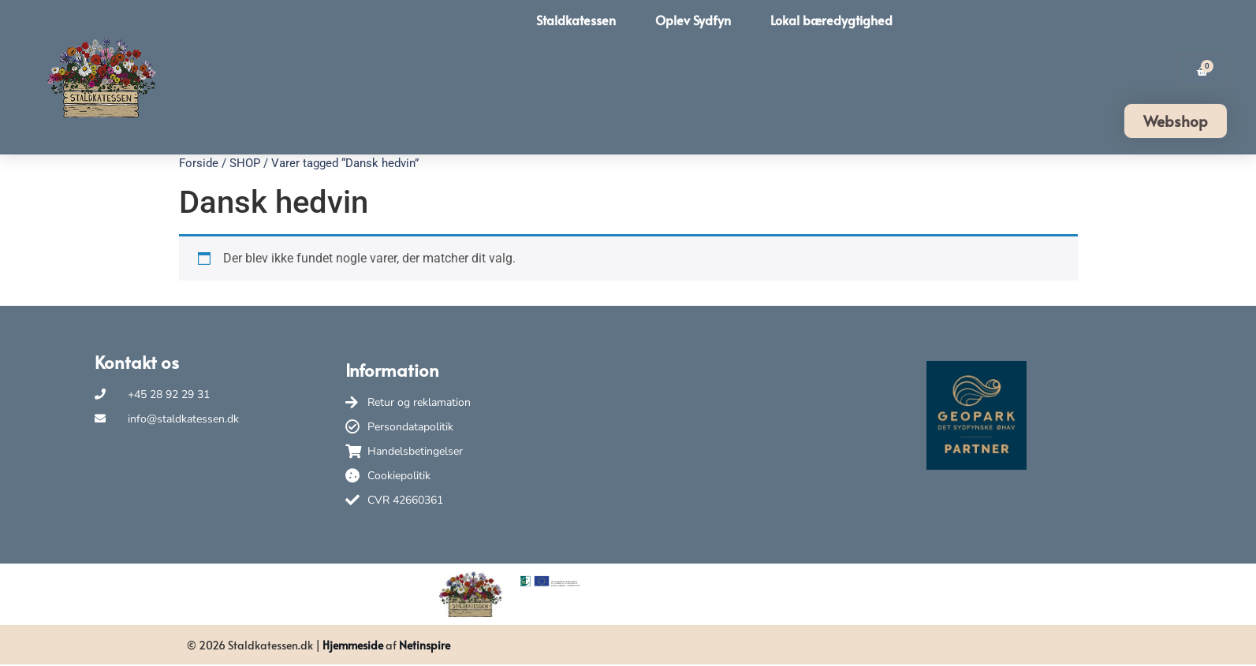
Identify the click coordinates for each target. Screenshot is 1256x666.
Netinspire (424, 645)
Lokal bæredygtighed (831, 19)
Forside (198, 163)
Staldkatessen (576, 19)
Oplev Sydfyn (693, 19)
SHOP (244, 163)
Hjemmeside (352, 645)
